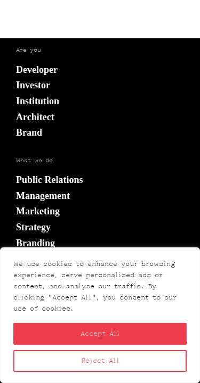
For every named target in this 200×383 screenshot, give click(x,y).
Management (43, 195)
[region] (100, 315)
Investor (33, 85)
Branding (35, 243)
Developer (37, 69)
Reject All (100, 360)
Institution (37, 101)
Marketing (38, 211)
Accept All (100, 333)
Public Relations (49, 179)
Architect (35, 117)
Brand (29, 132)
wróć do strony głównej (100, 32)
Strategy (33, 227)
